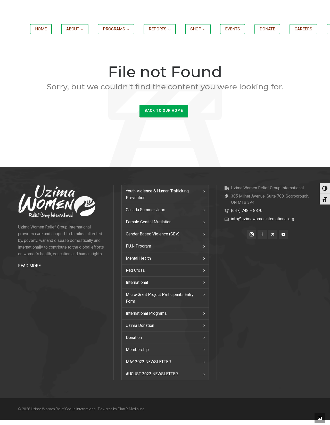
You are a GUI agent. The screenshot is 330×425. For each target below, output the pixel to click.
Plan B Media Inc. (131, 409)
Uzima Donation (140, 325)
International (137, 282)
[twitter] (272, 234)
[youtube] (283, 234)
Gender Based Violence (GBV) (152, 234)
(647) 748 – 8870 (246, 210)
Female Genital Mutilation (148, 221)
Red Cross (135, 270)
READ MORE (29, 265)
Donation (134, 337)
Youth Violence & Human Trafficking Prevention (157, 194)
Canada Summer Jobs (145, 209)
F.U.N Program (138, 246)
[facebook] (262, 234)
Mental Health (138, 258)
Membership (137, 349)
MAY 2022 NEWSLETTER (148, 361)
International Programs (146, 313)
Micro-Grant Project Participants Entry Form (160, 298)
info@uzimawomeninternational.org (262, 218)
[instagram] (251, 234)
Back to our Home (164, 110)
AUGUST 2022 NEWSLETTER (152, 373)
